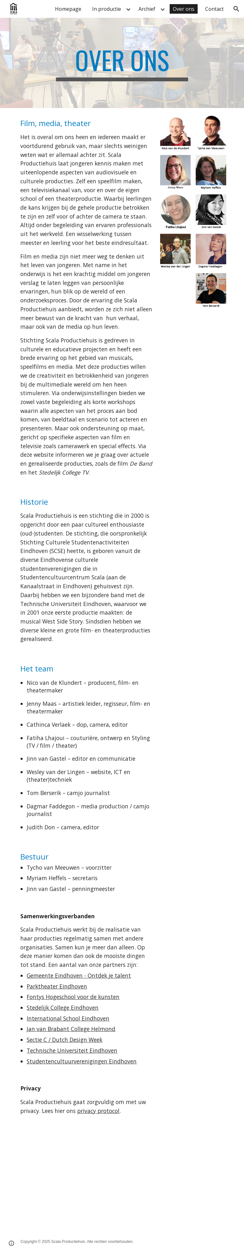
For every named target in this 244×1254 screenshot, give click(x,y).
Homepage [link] (68, 8)
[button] (236, 9)
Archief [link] (147, 8)
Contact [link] (214, 8)
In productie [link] (106, 8)
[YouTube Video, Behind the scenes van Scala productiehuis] (68, 1186)
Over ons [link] (183, 8)
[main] (121, 63)
